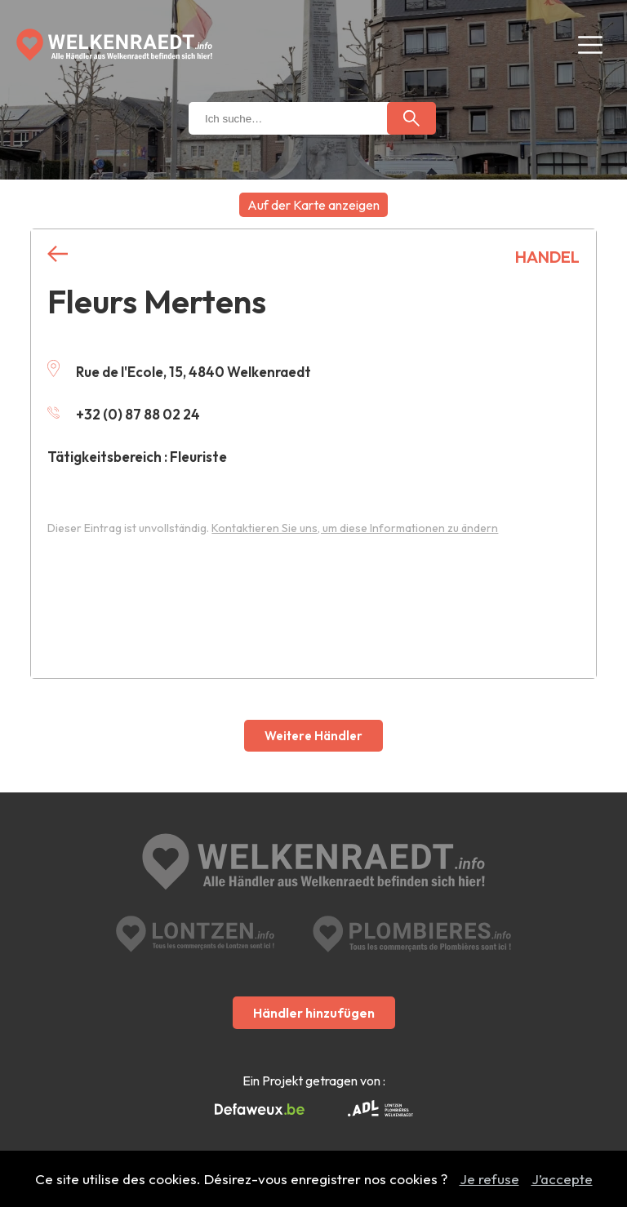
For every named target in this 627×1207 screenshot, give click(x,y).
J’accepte (562, 1178)
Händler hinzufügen (314, 1013)
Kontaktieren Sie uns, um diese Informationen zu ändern (354, 528)
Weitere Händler (313, 735)
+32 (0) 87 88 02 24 (123, 414)
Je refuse (489, 1178)
